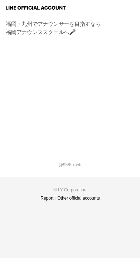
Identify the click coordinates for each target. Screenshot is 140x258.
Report (46, 198)
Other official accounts (78, 198)
